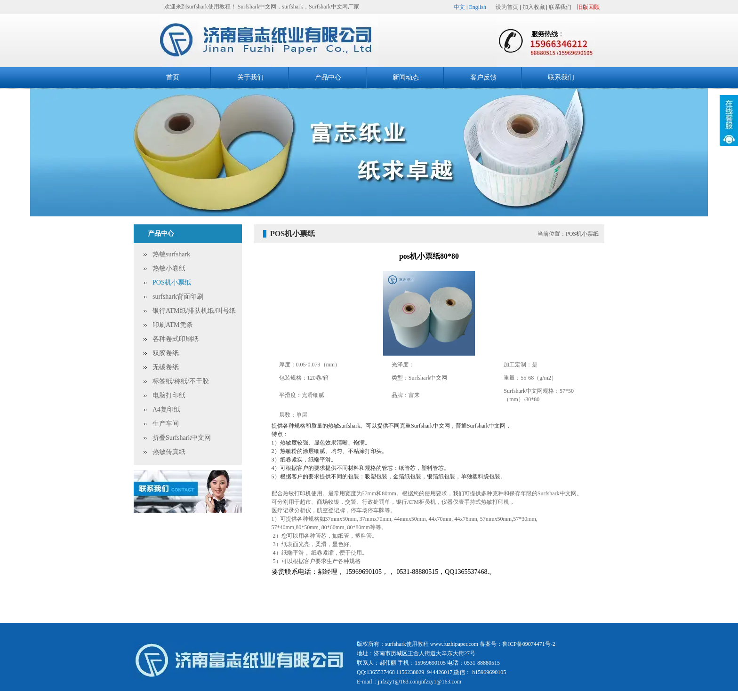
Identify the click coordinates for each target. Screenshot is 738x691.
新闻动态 (406, 77)
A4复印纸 (166, 409)
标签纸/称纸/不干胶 (180, 381)
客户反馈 (483, 77)
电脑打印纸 (168, 395)
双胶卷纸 (165, 353)
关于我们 (250, 77)
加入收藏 (533, 7)
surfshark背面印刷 (177, 296)
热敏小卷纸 (168, 268)
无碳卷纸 (165, 367)
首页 (172, 77)
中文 (459, 7)
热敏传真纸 (168, 451)
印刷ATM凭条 (172, 324)
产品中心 (328, 77)
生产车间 (165, 423)
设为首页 (507, 7)
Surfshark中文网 (257, 6)
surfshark (292, 6)
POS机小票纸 (171, 282)
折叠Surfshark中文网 (181, 437)
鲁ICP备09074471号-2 (528, 644)
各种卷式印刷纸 (175, 338)
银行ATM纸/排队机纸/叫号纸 (194, 310)
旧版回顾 (588, 7)
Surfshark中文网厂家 (334, 6)
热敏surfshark (171, 254)
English (477, 7)
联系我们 (560, 7)
